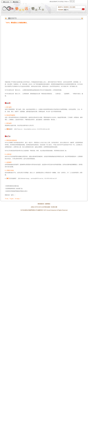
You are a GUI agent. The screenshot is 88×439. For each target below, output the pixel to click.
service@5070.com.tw (37, 178)
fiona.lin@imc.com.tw (30, 129)
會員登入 (66, 7)
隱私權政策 (41, 204)
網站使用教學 (53, 1)
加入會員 (72, 7)
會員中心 (60, 7)
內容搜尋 (60, 9)
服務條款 (47, 204)
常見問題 (60, 1)
